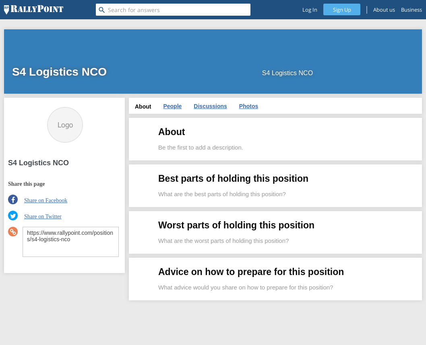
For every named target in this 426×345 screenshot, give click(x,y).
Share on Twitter (43, 217)
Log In (309, 9)
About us (384, 9)
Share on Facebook (45, 200)
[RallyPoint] (33, 9)
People (172, 106)
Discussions (210, 106)
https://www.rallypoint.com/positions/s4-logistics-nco (71, 242)
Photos (248, 106)
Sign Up (342, 9)
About (143, 106)
